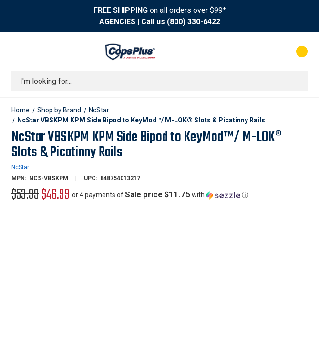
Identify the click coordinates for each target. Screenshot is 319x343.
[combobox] (159, 81)
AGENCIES (117, 21)
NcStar (20, 167)
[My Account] (259, 51)
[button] (160, 195)
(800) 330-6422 (193, 21)
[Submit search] (297, 81)
